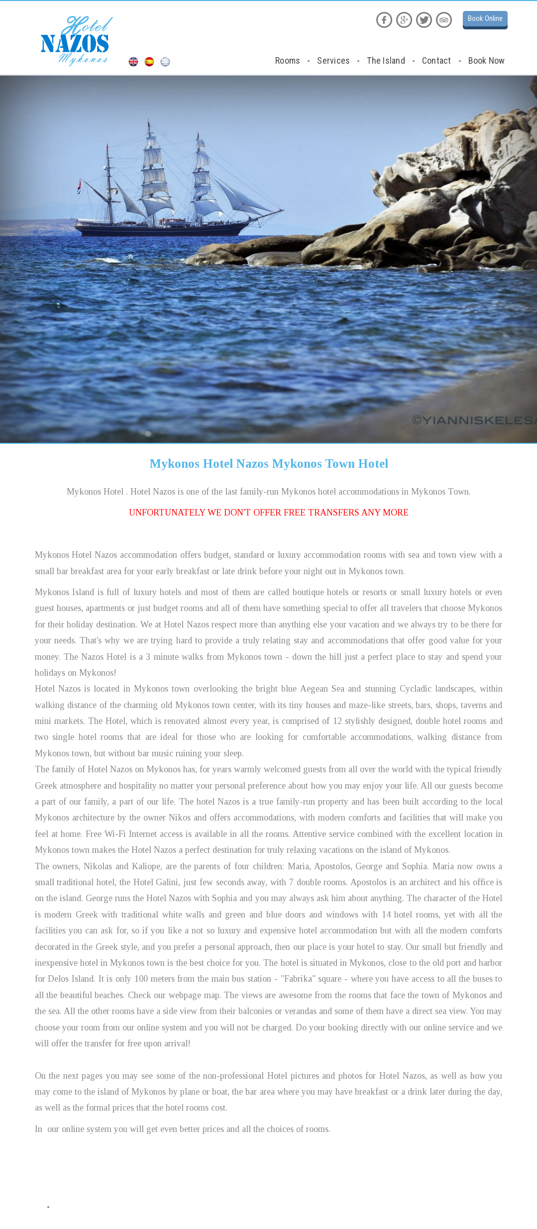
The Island (386, 60)
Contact (436, 60)
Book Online (485, 18)
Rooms (287, 60)
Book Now (486, 60)
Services (333, 60)
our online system (79, 1129)
